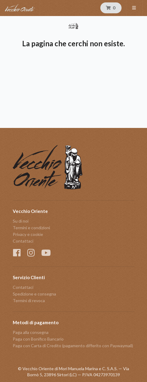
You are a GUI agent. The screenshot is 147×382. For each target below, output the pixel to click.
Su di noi (20, 221)
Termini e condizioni (31, 227)
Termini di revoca (29, 300)
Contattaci (23, 240)
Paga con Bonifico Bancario (38, 338)
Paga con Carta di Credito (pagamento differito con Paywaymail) (73, 345)
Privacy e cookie (28, 234)
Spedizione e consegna (34, 293)
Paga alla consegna (30, 332)
